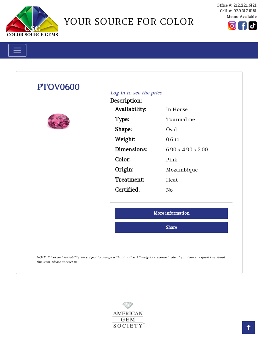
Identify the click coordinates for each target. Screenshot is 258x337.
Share (171, 227)
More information (171, 213)
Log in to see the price (136, 93)
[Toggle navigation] (17, 50)
